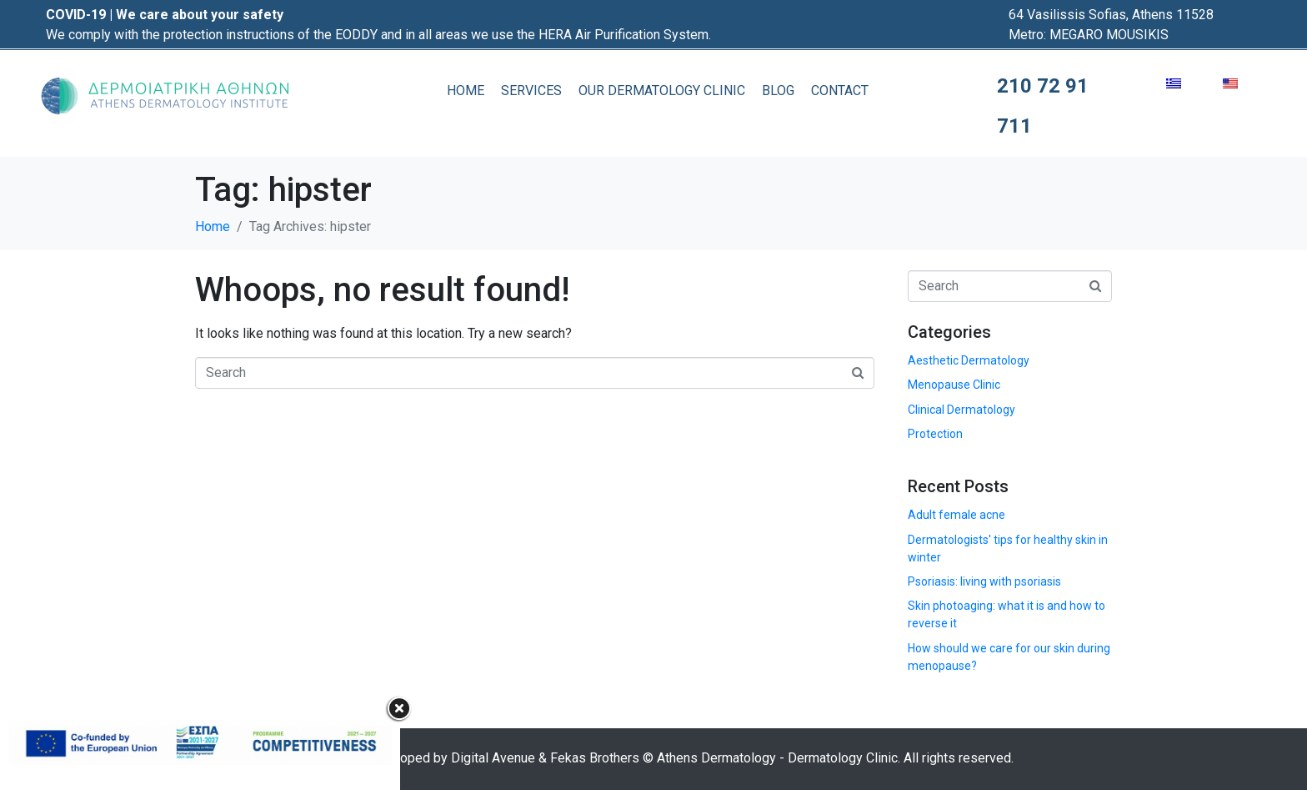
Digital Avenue (493, 758)
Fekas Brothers (594, 758)
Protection (935, 433)
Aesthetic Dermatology (968, 360)
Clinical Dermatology (961, 409)
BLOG (778, 90)
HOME (465, 90)
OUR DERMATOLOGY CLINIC (661, 90)
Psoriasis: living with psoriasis (984, 581)
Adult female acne (956, 514)
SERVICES (531, 90)
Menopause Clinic (954, 384)
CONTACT (840, 90)
